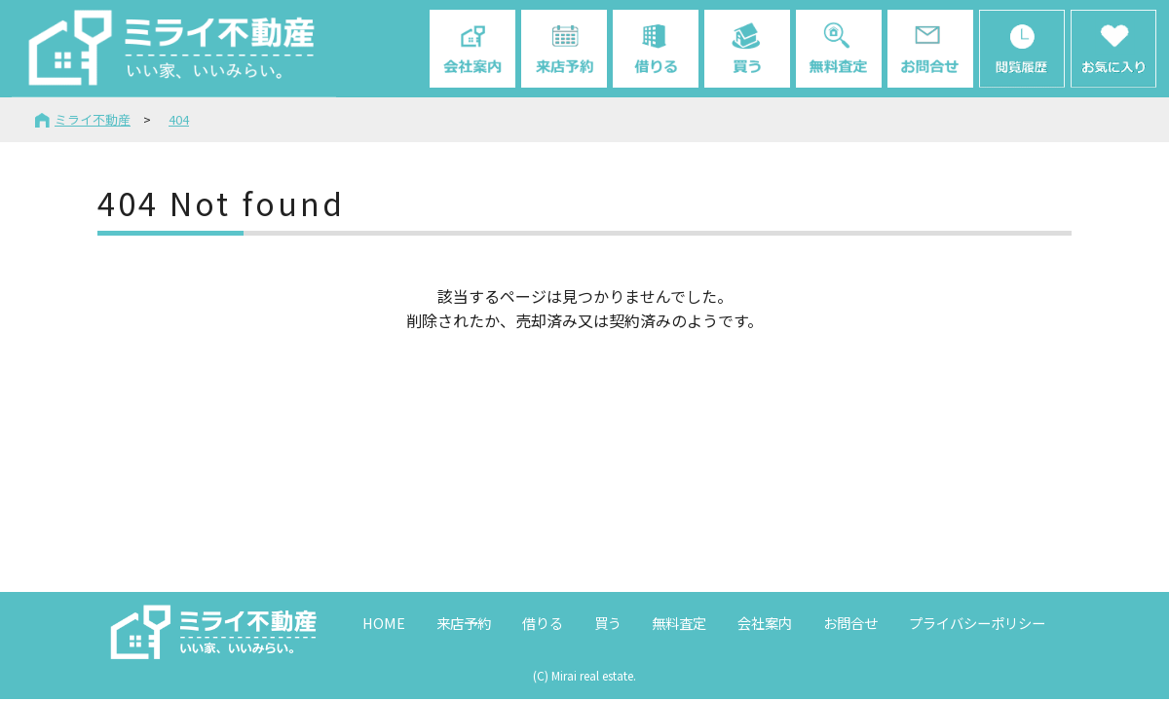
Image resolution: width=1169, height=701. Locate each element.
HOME (383, 622)
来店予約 (463, 622)
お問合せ (850, 622)
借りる (542, 622)
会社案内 (764, 622)
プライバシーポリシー (977, 622)
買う (608, 622)
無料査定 (679, 622)
